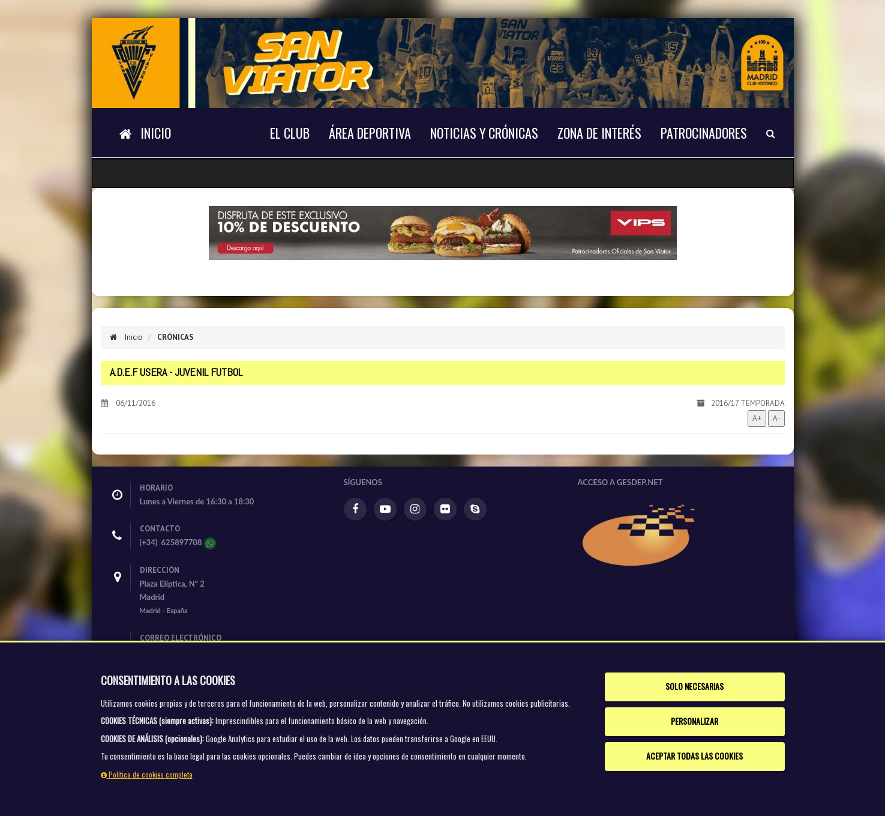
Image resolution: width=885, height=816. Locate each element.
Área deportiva (370, 132)
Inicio (126, 337)
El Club (290, 132)
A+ (756, 418)
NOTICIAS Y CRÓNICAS (484, 132)
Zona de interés (599, 132)
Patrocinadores (704, 132)
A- (776, 418)
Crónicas (175, 337)
